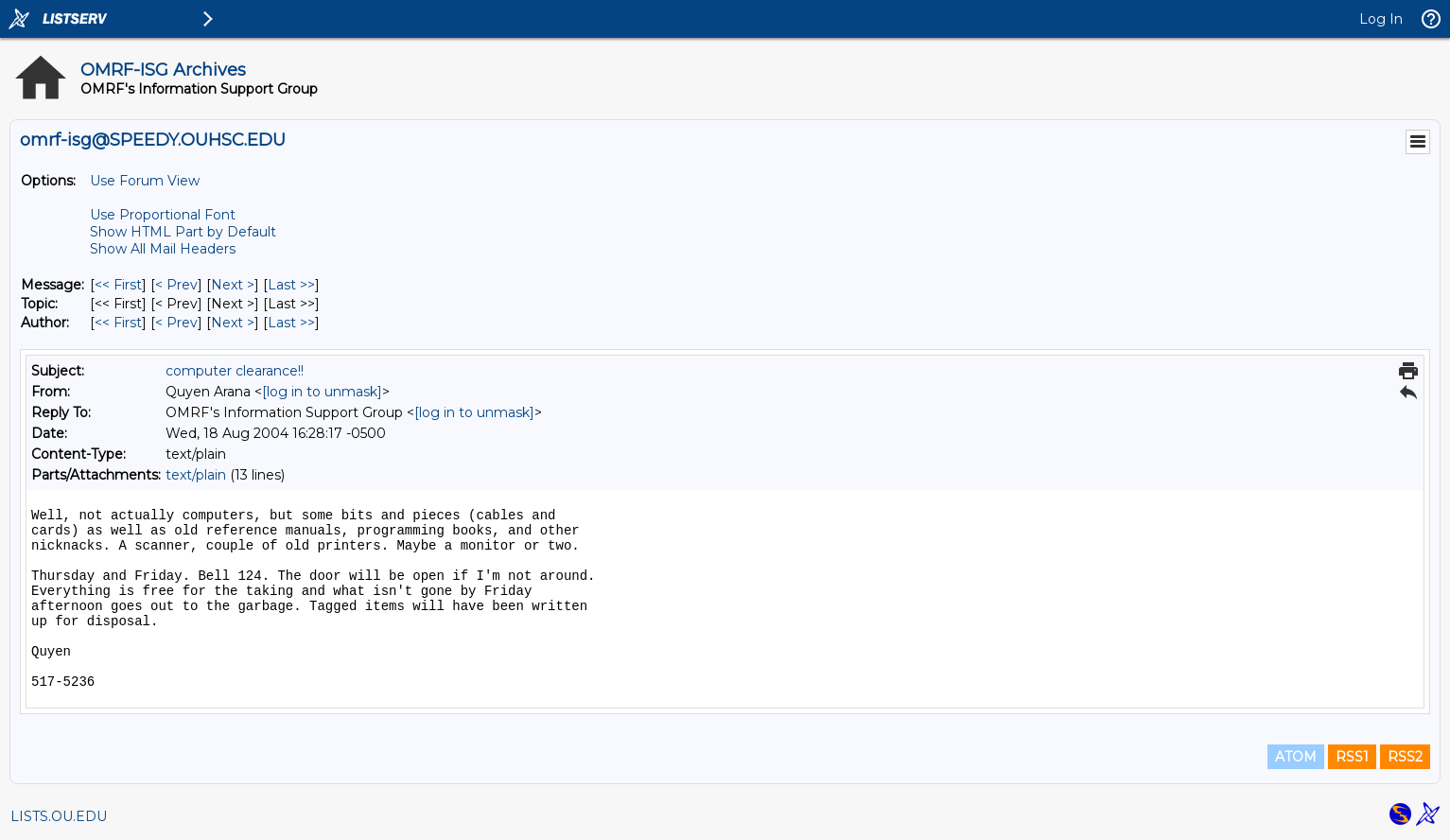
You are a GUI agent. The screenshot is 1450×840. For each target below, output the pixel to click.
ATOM (1296, 756)
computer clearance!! (235, 370)
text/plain (196, 474)
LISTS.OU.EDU (58, 816)
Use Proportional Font (163, 214)
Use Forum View (145, 180)
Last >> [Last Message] (291, 284)
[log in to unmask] (322, 391)
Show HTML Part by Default (183, 231)
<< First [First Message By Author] (118, 322)
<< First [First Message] (118, 284)
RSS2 (1405, 756)
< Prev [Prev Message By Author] (176, 322)
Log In (1381, 18)
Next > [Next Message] (232, 284)
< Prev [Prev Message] (176, 284)
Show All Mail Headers (163, 248)
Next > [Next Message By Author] (232, 322)
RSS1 (1352, 756)
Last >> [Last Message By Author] (291, 322)
